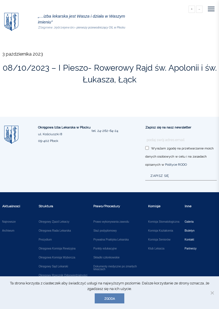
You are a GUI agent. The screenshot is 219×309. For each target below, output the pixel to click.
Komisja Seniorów (159, 239)
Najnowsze (9, 221)
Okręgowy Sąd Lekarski (53, 266)
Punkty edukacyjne (105, 248)
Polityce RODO (176, 165)
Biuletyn (190, 230)
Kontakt (189, 239)
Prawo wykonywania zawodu (111, 221)
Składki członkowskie (106, 257)
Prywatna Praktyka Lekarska (111, 239)
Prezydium (45, 239)
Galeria (189, 221)
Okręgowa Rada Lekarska (55, 230)
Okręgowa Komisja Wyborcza (57, 257)
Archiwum (8, 230)
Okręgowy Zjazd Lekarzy (54, 221)
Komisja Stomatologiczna (163, 221)
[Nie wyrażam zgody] (212, 293)
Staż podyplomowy (105, 230)
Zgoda (109, 299)
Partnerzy (191, 248)
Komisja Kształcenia (160, 230)
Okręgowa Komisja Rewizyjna (57, 248)
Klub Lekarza (156, 248)
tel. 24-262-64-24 (105, 131)
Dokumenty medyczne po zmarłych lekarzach (115, 268)
